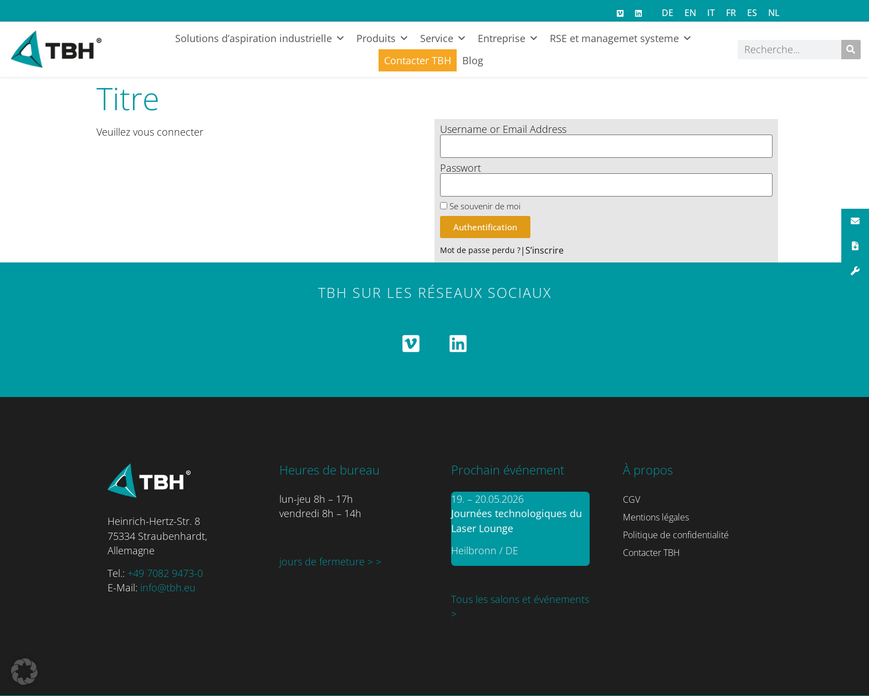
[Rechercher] (851, 49)
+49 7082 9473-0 (165, 573)
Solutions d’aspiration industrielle (260, 38)
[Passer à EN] (690, 12)
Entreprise (508, 38)
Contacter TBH (417, 60)
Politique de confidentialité (676, 535)
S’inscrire (544, 250)
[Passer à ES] (752, 12)
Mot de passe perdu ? (480, 250)
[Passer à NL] (774, 12)
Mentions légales (656, 517)
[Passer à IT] (711, 12)
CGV (631, 499)
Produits (382, 38)
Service (443, 38)
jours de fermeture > (327, 561)
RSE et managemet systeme (621, 38)
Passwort (460, 168)
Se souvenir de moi (480, 206)
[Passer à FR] (731, 12)
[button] (24, 671)
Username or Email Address (503, 130)
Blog (472, 60)
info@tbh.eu (168, 587)
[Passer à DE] (667, 12)
